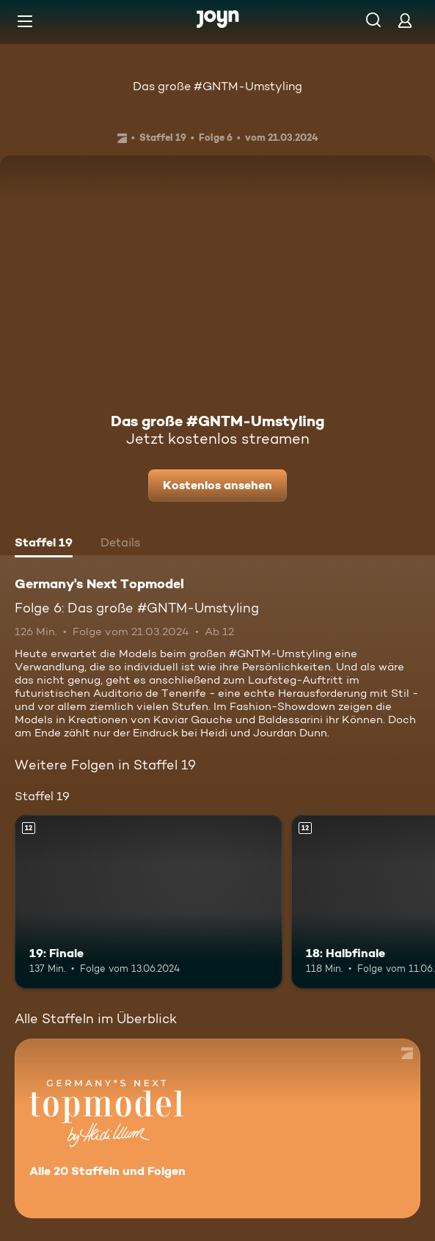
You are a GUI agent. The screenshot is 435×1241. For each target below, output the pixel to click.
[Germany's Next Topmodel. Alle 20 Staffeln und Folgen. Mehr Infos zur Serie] (217, 1128)
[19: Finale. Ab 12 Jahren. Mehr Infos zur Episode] (148, 902)
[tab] (44, 544)
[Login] (405, 20)
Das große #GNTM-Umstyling (217, 86)
